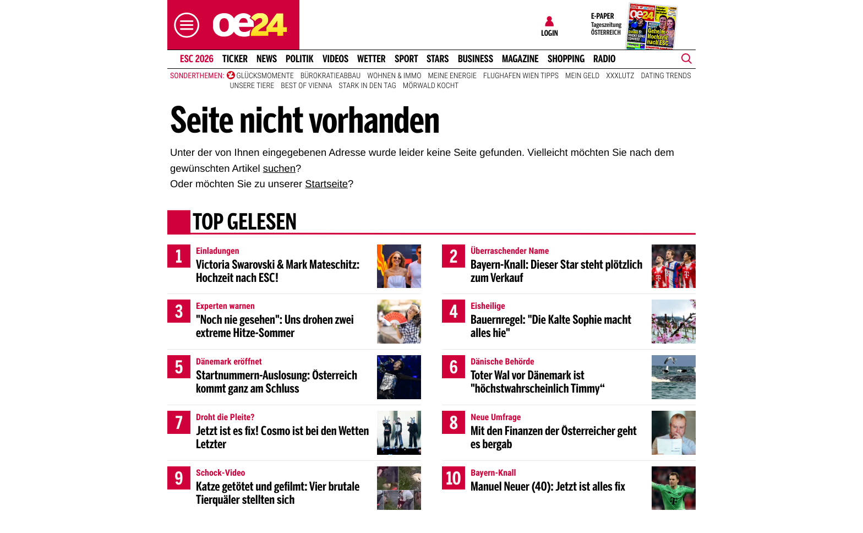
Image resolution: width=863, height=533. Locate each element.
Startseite (326, 183)
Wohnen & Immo (394, 76)
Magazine (520, 59)
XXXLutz (620, 76)
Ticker (235, 59)
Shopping (566, 59)
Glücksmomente (265, 76)
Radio (604, 59)
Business (475, 59)
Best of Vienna (306, 85)
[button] (183, 25)
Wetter (371, 59)
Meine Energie (452, 76)
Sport (406, 59)
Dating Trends (666, 76)
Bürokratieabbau (331, 76)
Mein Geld (582, 76)
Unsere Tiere (252, 85)
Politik (300, 59)
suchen (279, 168)
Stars (438, 59)
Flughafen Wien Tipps (521, 76)
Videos (335, 59)
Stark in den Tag (367, 85)
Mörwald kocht (431, 85)
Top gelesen (245, 223)
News (266, 59)
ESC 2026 (197, 59)
